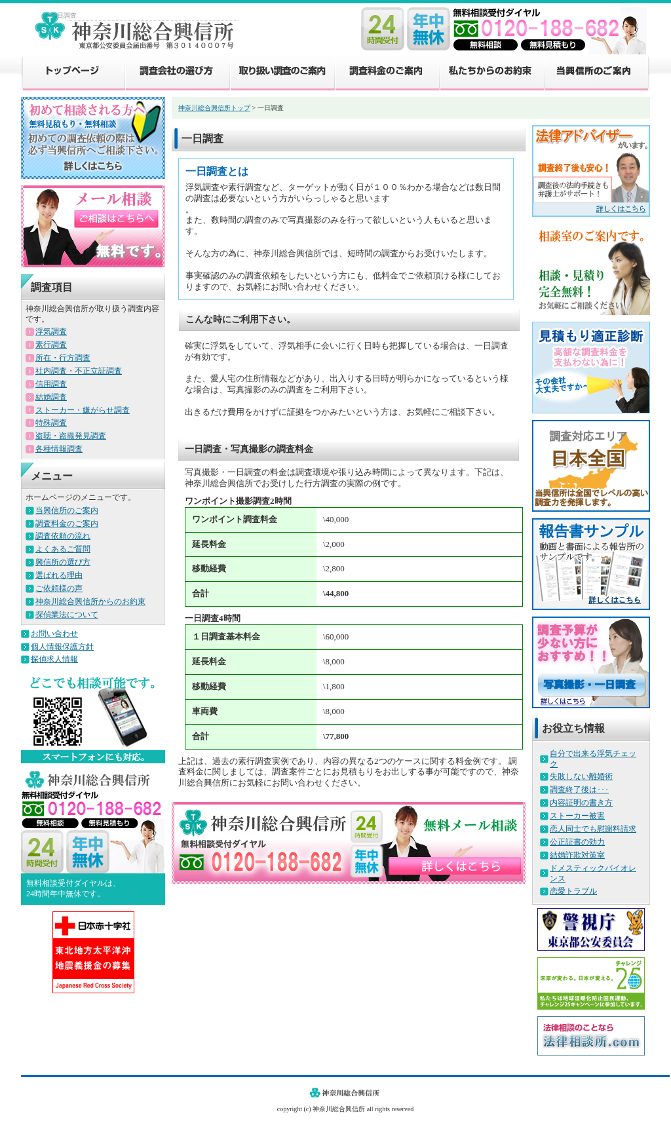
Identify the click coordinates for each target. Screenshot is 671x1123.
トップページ (73, 72)
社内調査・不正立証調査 (78, 370)
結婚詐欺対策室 (577, 855)
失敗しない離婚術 (581, 776)
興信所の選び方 (62, 562)
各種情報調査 (59, 448)
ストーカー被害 (577, 815)
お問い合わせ (54, 633)
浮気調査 (51, 331)
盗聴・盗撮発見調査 (70, 435)
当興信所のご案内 (597, 72)
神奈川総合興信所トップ (214, 107)
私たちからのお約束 (491, 72)
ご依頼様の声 (59, 588)
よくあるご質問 (62, 549)
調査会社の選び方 (177, 72)
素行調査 (51, 344)
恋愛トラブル (573, 891)
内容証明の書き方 (581, 802)
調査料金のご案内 (386, 72)
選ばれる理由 (59, 575)
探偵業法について (66, 614)
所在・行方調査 (62, 357)
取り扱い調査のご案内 (281, 72)
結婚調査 (51, 397)
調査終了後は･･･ (579, 789)
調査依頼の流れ (62, 536)
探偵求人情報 (54, 659)
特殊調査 (51, 422)
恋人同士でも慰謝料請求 (593, 828)
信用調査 (51, 384)
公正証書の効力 (577, 842)
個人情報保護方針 (62, 646)
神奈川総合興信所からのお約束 (90, 601)
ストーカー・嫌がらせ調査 (82, 410)
